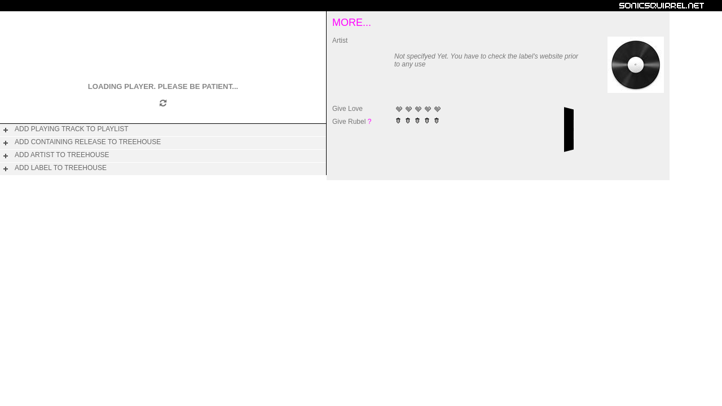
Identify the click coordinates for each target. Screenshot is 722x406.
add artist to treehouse (62, 155)
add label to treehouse (61, 168)
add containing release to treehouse (88, 142)
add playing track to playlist (72, 129)
